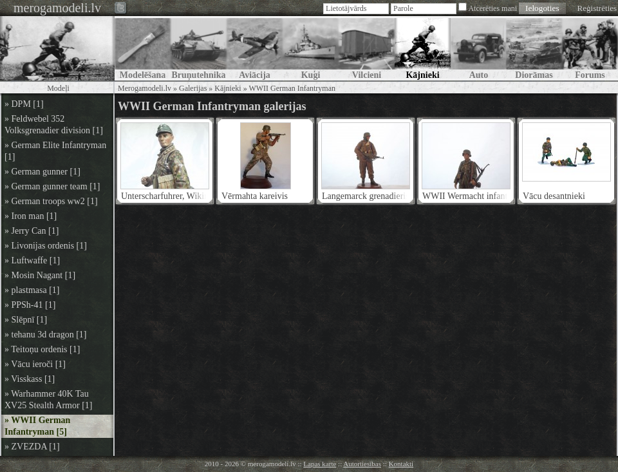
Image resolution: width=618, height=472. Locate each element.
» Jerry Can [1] (32, 231)
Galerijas (193, 88)
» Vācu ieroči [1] (35, 364)
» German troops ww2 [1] (51, 201)
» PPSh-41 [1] (30, 305)
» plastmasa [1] (32, 290)
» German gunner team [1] (52, 186)
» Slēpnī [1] (26, 320)
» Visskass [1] (30, 379)
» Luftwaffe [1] (32, 260)
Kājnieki (227, 88)
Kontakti (401, 463)
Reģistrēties (597, 8)
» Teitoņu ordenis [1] (42, 349)
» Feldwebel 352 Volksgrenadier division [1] (54, 124)
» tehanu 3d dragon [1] (46, 334)
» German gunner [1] (42, 171)
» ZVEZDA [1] (32, 446)
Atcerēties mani (492, 8)
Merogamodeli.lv (144, 88)
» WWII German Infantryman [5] (37, 426)
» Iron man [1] (31, 216)
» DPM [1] (24, 104)
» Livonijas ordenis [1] (46, 245)
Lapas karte (319, 463)
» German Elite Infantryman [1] (55, 151)
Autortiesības (362, 463)
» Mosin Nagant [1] (40, 275)
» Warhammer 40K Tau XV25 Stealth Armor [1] (48, 399)
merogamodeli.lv (57, 8)
